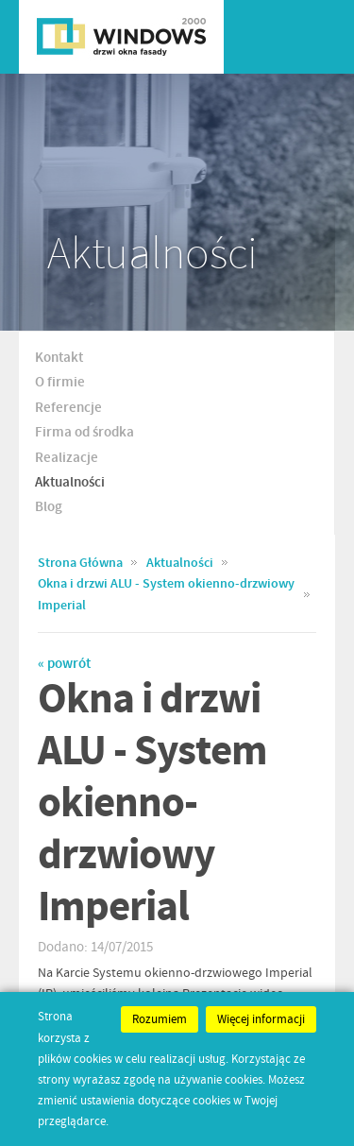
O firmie (60, 382)
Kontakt (59, 358)
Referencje (68, 408)
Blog (48, 507)
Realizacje (66, 458)
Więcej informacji (261, 1019)
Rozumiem (159, 1019)
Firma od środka (84, 432)
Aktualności (70, 482)
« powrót (64, 664)
